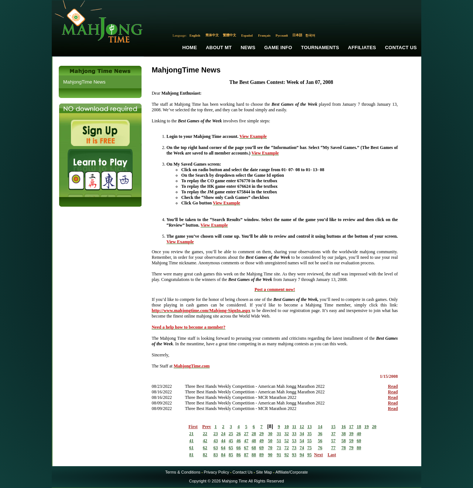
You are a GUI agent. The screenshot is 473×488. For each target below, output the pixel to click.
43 (215, 440)
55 (309, 440)
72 (286, 447)
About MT (219, 47)
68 (254, 447)
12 (302, 426)
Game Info (278, 47)
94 (302, 454)
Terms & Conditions (182, 472)
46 (238, 440)
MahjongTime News (84, 82)
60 (359, 440)
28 (254, 433)
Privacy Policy (216, 472)
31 (279, 433)
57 (333, 440)
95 (309, 454)
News (248, 47)
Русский (282, 35)
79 (351, 447)
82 (205, 454)
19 (366, 426)
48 (254, 440)
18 (359, 426)
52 (286, 440)
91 (279, 454)
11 (294, 426)
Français (264, 35)
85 (231, 454)
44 (223, 440)
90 (270, 454)
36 (320, 433)
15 (333, 426)
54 (302, 440)
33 (294, 433)
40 (359, 433)
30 (270, 433)
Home (189, 47)
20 (374, 426)
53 (294, 440)
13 (309, 426)
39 (351, 433)
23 (215, 433)
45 (231, 440)
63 (215, 447)
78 (343, 447)
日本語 (297, 35)
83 (215, 454)
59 (351, 440)
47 (246, 440)
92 (286, 454)
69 (261, 447)
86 (238, 454)
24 (223, 433)
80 (359, 447)
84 (223, 454)
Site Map (264, 472)
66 (238, 447)
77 (333, 447)
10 (286, 426)
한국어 (310, 35)
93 (294, 454)
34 (302, 433)
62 (205, 447)
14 (320, 426)
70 (270, 447)
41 (191, 440)
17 (351, 426)
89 (261, 454)
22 (205, 433)
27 (246, 433)
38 (343, 433)
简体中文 (212, 35)
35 (309, 433)
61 (191, 447)
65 (231, 447)
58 (343, 440)
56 (320, 440)
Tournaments (320, 47)
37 (333, 433)
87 (246, 454)
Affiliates (362, 47)
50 (270, 440)
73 (294, 447)
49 (261, 440)
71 (279, 447)
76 (320, 447)
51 (279, 440)
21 (191, 433)
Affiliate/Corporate (291, 472)
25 (231, 433)
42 (205, 440)
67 (246, 447)
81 (191, 454)
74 (302, 447)
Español (247, 35)
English (195, 35)
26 (238, 433)
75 (309, 447)
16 (343, 426)
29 (261, 433)
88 (254, 454)
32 (286, 433)
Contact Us (401, 47)
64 (223, 447)
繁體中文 (229, 35)
